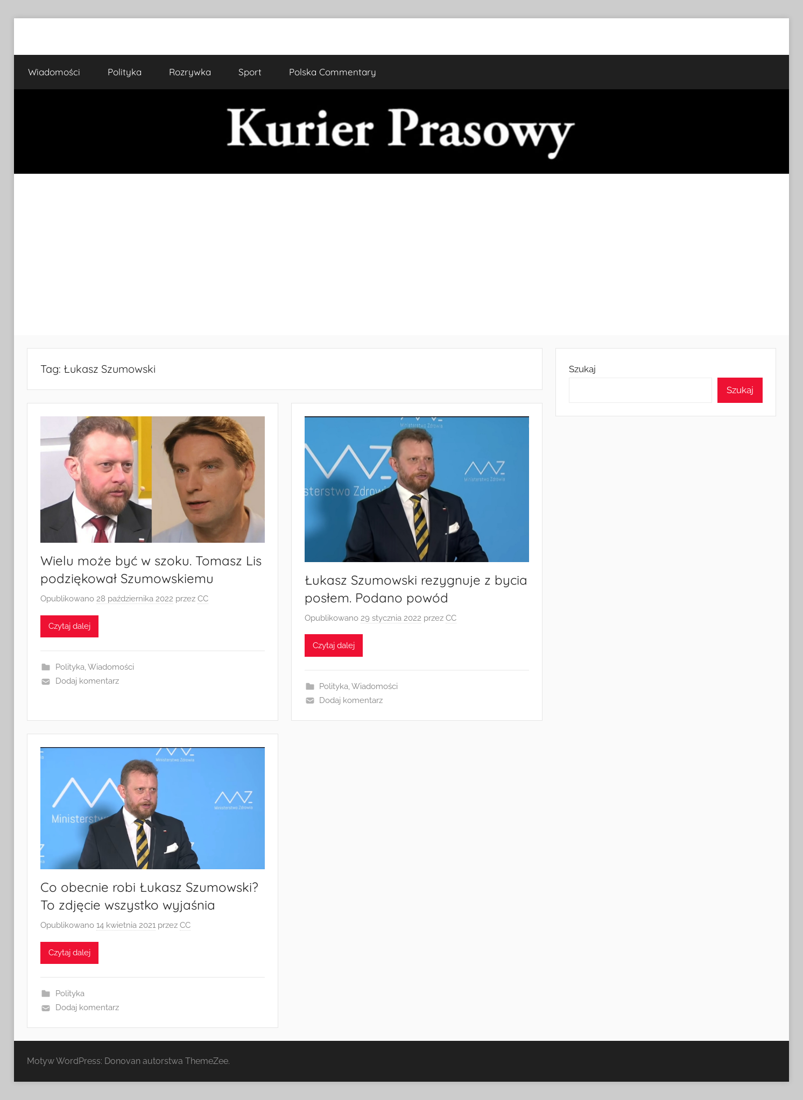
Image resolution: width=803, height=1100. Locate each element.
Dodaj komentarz (87, 681)
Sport (250, 71)
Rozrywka (190, 71)
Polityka (125, 71)
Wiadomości (54, 71)
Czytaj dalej (69, 626)
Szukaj (582, 369)
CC (203, 599)
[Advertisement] (401, 254)
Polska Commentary (332, 71)
